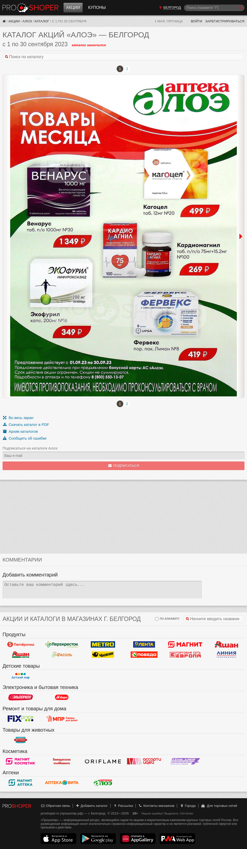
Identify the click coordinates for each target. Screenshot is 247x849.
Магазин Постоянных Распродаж (61, 719)
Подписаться (123, 466)
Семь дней (185, 761)
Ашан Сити (20, 655)
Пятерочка (20, 644)
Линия (226, 655)
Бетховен (20, 740)
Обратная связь (55, 806)
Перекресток (61, 644)
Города (188, 806)
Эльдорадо (20, 697)
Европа (185, 655)
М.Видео (61, 697)
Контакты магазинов (156, 806)
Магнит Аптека (20, 783)
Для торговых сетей (219, 806)
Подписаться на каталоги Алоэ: (30, 448)
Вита (61, 783)
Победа (144, 655)
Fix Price (20, 719)
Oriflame (102, 761)
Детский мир (20, 676)
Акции (73, 7)
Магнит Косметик (20, 761)
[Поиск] (214, 8)
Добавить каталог (91, 806)
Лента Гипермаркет (144, 644)
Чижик (102, 655)
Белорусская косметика (61, 761)
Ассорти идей (144, 761)
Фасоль (61, 655)
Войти (196, 21)
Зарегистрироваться (224, 21)
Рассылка (123, 806)
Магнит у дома (185, 644)
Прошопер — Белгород (30, 7)
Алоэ (27, 21)
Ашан (226, 644)
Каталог (42, 21)
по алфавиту (167, 618)
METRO (102, 644)
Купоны (97, 7)
